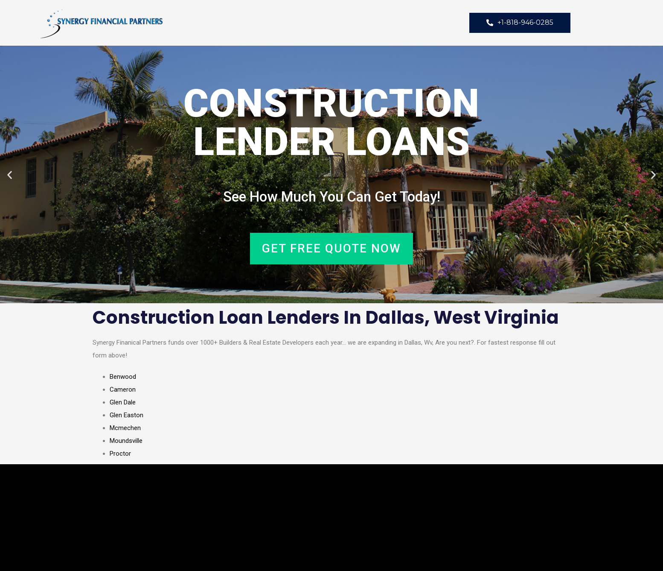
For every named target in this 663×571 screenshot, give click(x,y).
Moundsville (126, 441)
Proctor (120, 453)
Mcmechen (125, 428)
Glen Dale (123, 402)
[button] (9, 174)
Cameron (123, 389)
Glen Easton (126, 415)
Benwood (123, 377)
